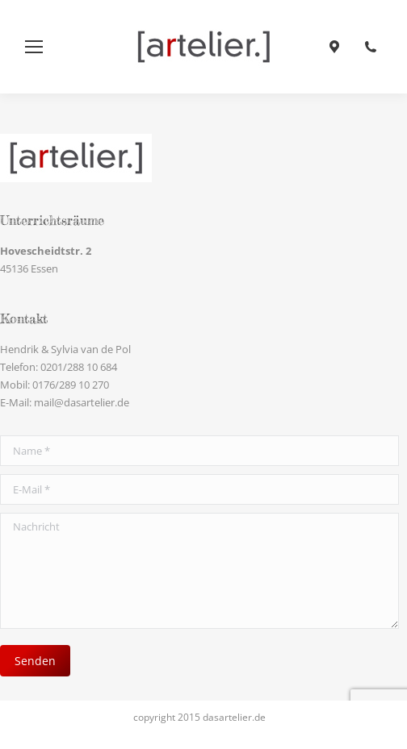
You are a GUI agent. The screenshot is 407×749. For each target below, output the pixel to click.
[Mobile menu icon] (34, 46)
